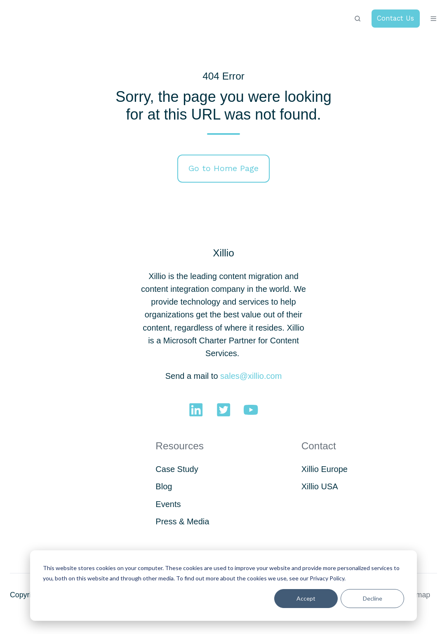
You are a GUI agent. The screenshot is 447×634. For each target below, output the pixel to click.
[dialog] (223, 585)
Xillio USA (319, 486)
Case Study (176, 469)
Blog (163, 486)
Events (168, 504)
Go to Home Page (223, 168)
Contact (318, 445)
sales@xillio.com (251, 375)
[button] (357, 18)
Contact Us (395, 18)
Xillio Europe (324, 469)
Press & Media (182, 521)
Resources (179, 445)
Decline (372, 598)
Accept (305, 598)
